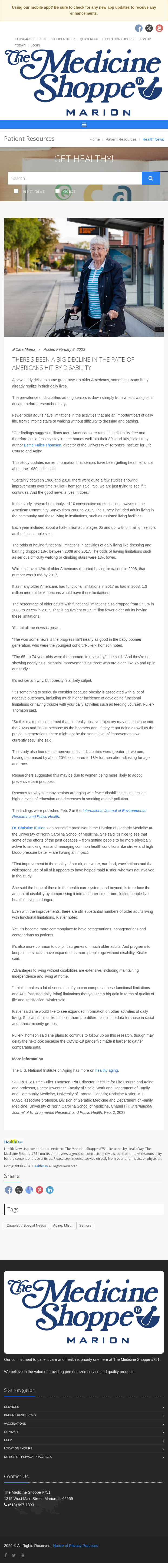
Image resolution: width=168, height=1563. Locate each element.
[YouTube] (23, 1555)
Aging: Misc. (62, 1225)
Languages (24, 39)
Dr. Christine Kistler (28, 828)
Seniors (85, 1225)
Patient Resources (121, 139)
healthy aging (106, 1070)
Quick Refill (90, 39)
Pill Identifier (63, 39)
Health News (29, 191)
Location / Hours (119, 39)
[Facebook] (6, 1555)
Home (95, 139)
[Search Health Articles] (75, 178)
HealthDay (40, 1166)
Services (11, 1406)
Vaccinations (15, 1423)
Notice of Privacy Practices (28, 1456)
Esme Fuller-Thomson (42, 445)
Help (42, 39)
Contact (11, 1431)
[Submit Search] (151, 178)
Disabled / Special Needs (26, 1225)
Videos (65, 191)
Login (35, 45)
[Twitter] (14, 1555)
